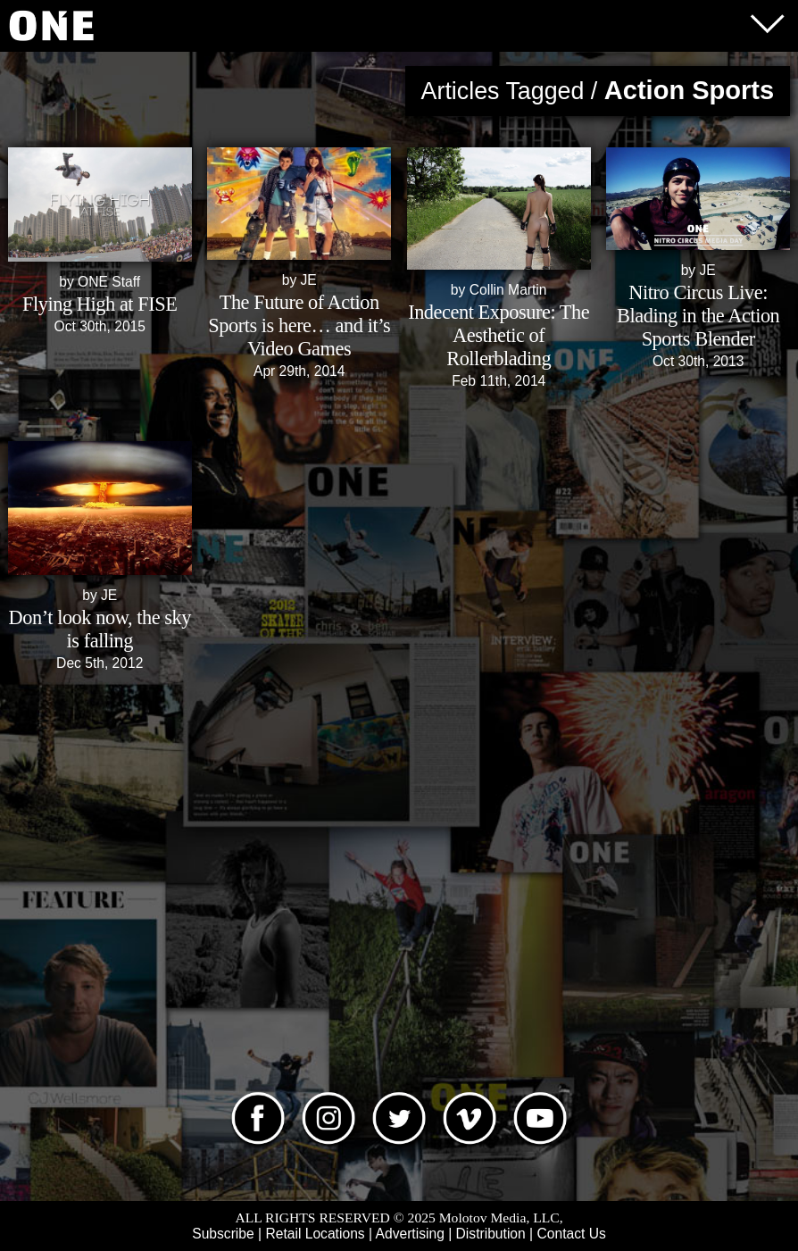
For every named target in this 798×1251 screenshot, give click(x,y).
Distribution (491, 1233)
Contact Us (570, 1233)
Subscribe (223, 1233)
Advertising (410, 1233)
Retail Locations (314, 1233)
